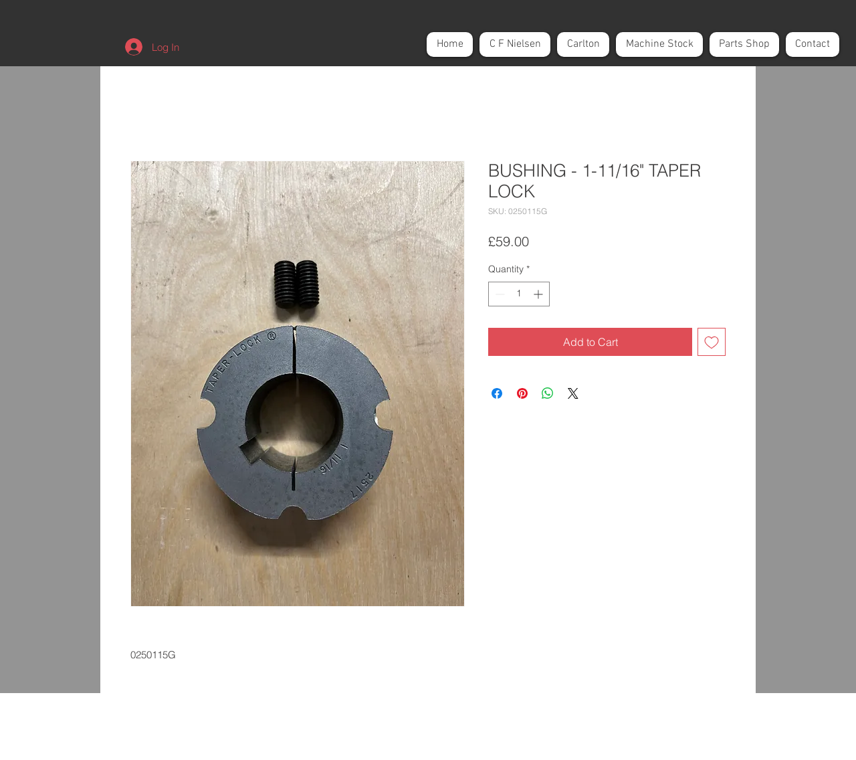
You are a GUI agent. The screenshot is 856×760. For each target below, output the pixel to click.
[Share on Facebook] (497, 393)
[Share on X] (573, 393)
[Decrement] (498, 294)
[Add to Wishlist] (712, 342)
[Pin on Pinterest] (522, 393)
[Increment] (539, 294)
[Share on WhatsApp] (548, 393)
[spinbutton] (519, 294)
